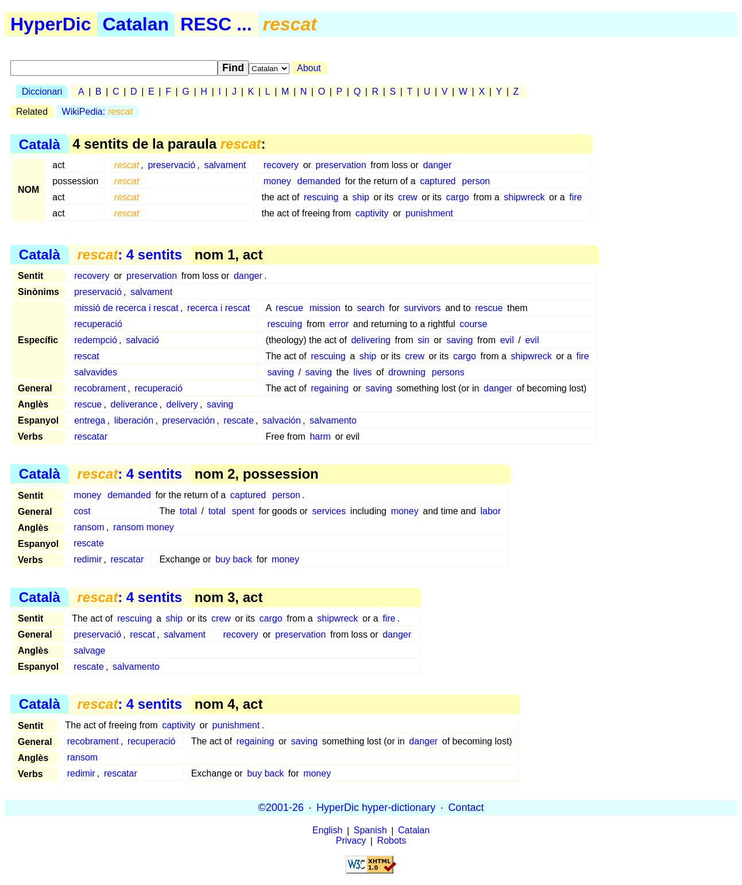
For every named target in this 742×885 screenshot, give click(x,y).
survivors (422, 308)
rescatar (90, 436)
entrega (89, 420)
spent (243, 511)
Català (39, 144)
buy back (233, 559)
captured (437, 181)
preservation (341, 165)
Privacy (351, 841)
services (329, 511)
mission (325, 308)
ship (361, 197)
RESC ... (216, 24)
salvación (281, 420)
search (371, 308)
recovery (281, 165)
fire (575, 197)
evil (507, 340)
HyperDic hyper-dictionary (375, 807)
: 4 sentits (129, 254)
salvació (142, 340)
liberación (133, 420)
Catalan (136, 24)
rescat (86, 356)
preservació (171, 165)
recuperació (98, 324)
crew (408, 197)
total (188, 511)
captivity (372, 213)
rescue (289, 308)
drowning (407, 372)
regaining (330, 388)
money (277, 181)
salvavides (95, 372)
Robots (392, 841)
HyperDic (50, 24)
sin (423, 340)
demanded (319, 181)
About (309, 68)
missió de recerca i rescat (126, 308)
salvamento (333, 420)
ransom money (143, 527)
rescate (238, 420)
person (476, 181)
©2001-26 (281, 807)
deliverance (134, 404)
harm (320, 436)
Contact (466, 807)
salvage (89, 650)
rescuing (321, 197)
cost (82, 511)
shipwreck (524, 197)
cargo (457, 197)
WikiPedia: (97, 112)
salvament (225, 165)
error (339, 324)
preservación (188, 420)
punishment (429, 213)
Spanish (370, 831)
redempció (95, 340)
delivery (182, 404)
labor (490, 511)
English (327, 831)
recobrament (100, 388)
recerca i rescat (218, 308)
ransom (89, 527)
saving (459, 340)
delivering (370, 340)
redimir (88, 559)
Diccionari (42, 91)
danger (437, 165)
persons (448, 372)
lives (362, 372)
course (473, 324)
